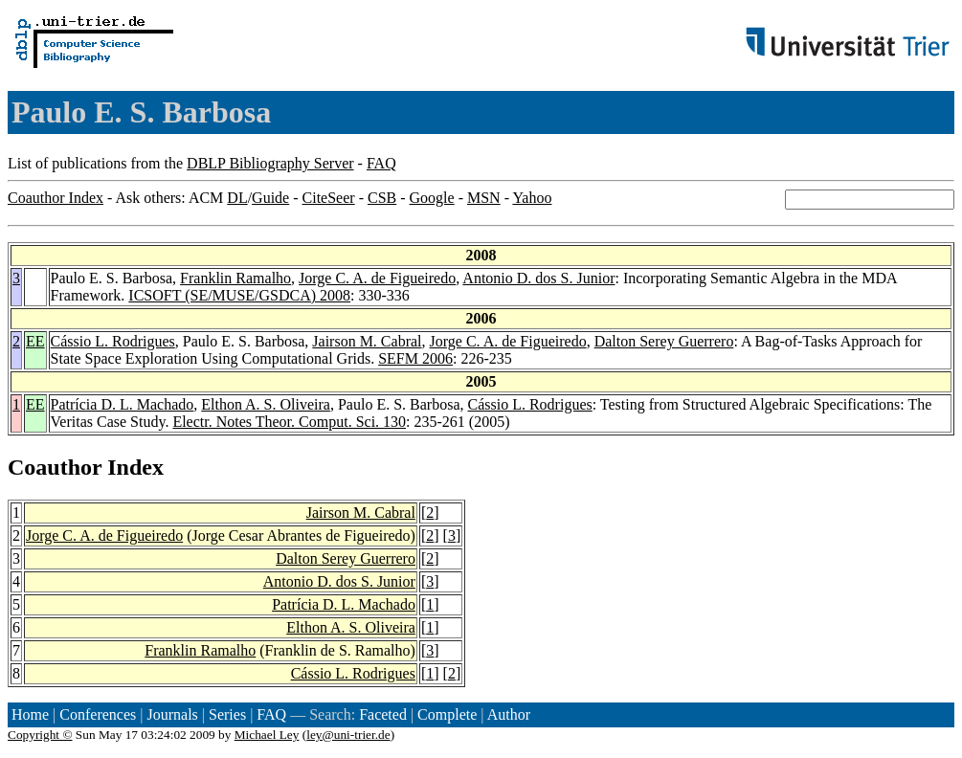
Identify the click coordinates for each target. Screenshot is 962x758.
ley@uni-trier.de (348, 734)
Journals (171, 714)
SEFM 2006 (415, 358)
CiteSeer (328, 198)
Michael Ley (267, 734)
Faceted (383, 714)
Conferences (97, 714)
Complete (447, 714)
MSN (484, 198)
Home (30, 714)
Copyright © (40, 734)
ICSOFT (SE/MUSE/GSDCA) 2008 (239, 295)
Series (227, 714)
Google (432, 198)
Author (508, 714)
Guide (270, 198)
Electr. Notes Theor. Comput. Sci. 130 (289, 421)
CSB (382, 198)
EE (35, 341)
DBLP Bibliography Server (270, 163)
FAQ (381, 163)
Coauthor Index (55, 198)
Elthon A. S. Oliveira (265, 404)
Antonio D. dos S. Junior (538, 278)
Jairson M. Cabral (366, 341)
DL (237, 198)
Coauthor (54, 467)
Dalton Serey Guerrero (664, 341)
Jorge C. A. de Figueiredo (377, 278)
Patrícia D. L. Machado (122, 404)
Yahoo (531, 198)
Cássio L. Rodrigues (113, 341)
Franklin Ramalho (235, 278)
